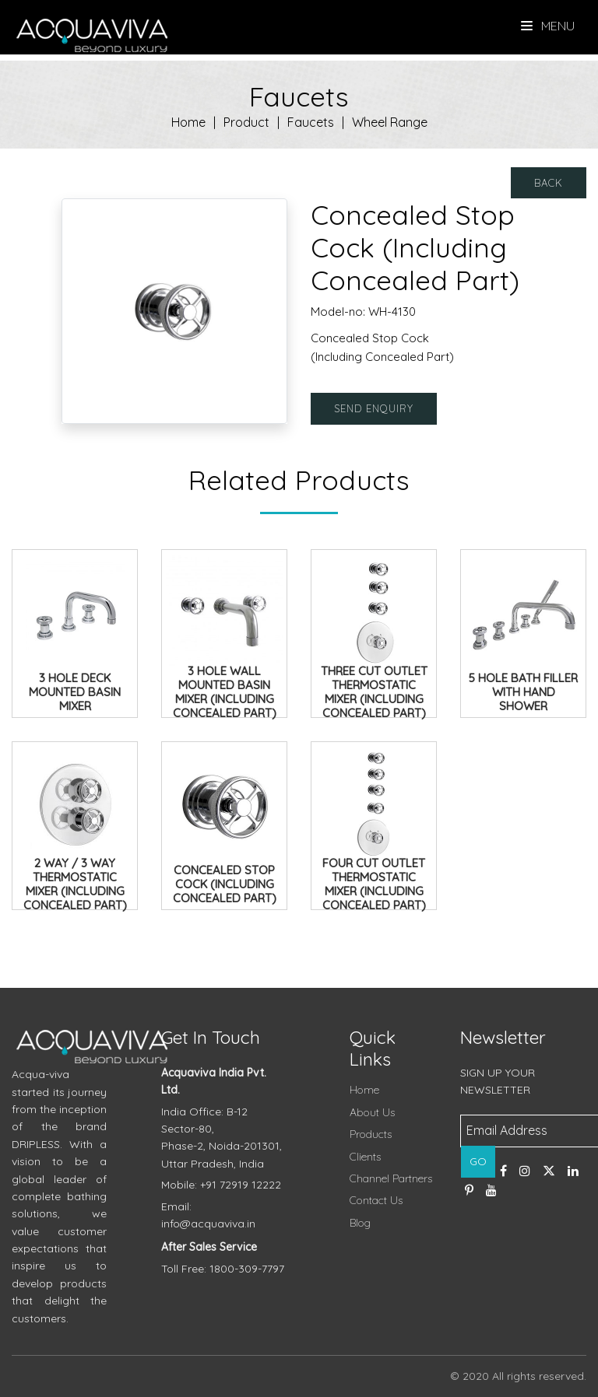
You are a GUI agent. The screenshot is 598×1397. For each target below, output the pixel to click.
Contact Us (376, 1200)
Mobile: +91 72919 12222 (221, 1185)
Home (188, 122)
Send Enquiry (373, 408)
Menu (548, 25)
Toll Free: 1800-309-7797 (222, 1269)
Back (548, 183)
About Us (372, 1112)
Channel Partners (391, 1178)
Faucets (310, 122)
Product (246, 122)
